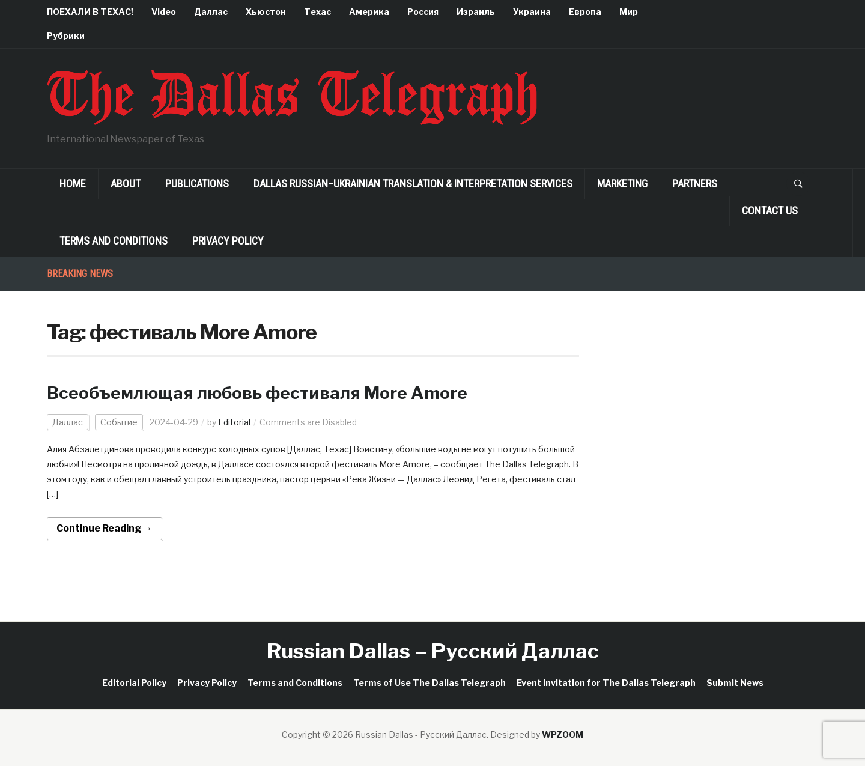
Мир (628, 12)
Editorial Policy (134, 683)
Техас (317, 12)
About (126, 183)
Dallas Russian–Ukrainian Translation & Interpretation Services (412, 183)
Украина (532, 12)
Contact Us (770, 210)
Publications (197, 183)
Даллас (211, 12)
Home (72, 183)
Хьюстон (266, 12)
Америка (369, 12)
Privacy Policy (228, 240)
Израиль (476, 12)
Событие (119, 422)
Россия (423, 12)
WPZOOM (562, 734)
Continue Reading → (104, 528)
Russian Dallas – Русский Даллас (433, 651)
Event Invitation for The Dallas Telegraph (606, 683)
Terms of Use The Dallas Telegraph (429, 683)
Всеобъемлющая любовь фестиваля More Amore (257, 393)
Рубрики (66, 36)
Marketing (622, 183)
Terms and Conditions (113, 240)
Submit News (734, 683)
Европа (585, 12)
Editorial (234, 422)
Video (163, 12)
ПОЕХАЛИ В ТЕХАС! (90, 12)
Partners (694, 183)
